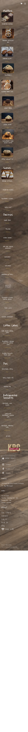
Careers (4, 697)
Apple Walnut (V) (7, 159)
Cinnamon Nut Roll (7, 352)
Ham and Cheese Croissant (8, 301)
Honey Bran (8, 108)
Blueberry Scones (7, 214)
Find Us (4, 704)
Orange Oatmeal (7, 181)
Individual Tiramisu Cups (7, 600)
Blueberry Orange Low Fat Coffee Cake (8, 462)
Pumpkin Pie (7, 537)
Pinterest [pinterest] (6, 654)
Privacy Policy (12, 729)
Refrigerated (7, 566)
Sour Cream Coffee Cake (7, 444)
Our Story (6, 694)
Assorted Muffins (7, 24)
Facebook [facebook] (5, 650)
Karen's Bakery (5, 726)
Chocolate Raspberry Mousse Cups (8, 581)
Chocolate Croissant (8, 369)
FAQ (3, 707)
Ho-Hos (8, 618)
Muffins (7, 27)
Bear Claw (8, 404)
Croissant (7, 319)
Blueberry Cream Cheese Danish (7, 387)
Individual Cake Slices (7, 562)
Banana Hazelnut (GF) (8, 41)
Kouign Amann (7, 284)
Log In (4, 701)
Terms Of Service (5, 729)
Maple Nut (8, 231)
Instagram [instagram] (6, 646)
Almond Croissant (7, 421)
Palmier (8, 268)
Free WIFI (7, 711)
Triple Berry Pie (8, 521)
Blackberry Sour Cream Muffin (8, 142)
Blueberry (8, 75)
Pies (7, 507)
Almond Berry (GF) (7, 92)
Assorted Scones (8, 198)
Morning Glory (7, 59)
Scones (7, 184)
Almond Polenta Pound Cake (7, 482)
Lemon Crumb (7, 125)
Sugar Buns (7, 251)
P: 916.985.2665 (7, 667)
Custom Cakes (8, 639)
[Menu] (25, 3)
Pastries (7, 254)
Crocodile (8, 335)
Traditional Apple (7, 504)
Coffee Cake (7, 447)
